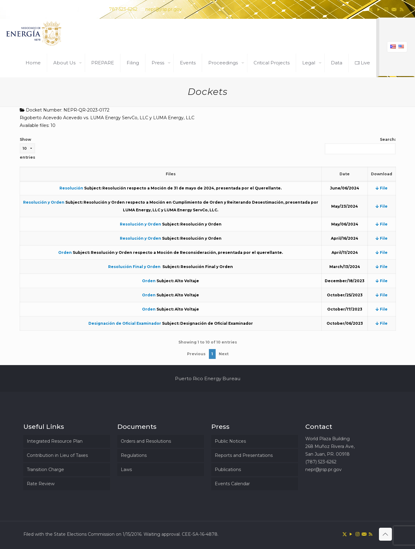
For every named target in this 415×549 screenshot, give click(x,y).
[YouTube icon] (378, 9)
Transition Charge (45, 469)
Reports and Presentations (244, 455)
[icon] (394, 9)
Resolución (71, 188)
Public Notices (230, 441)
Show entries (27, 148)
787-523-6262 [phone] (123, 9)
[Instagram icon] (386, 9)
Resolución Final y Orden (134, 266)
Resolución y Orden (43, 202)
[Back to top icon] (385, 534)
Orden (65, 252)
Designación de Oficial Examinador (124, 323)
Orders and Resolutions (146, 441)
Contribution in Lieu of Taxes (57, 455)
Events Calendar (232, 483)
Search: (360, 145)
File (382, 188)
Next (224, 354)
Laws (126, 469)
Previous (196, 354)
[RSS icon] (401, 9)
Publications (228, 469)
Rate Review (41, 483)
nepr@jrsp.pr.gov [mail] (163, 9)
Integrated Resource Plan (55, 441)
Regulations (134, 455)
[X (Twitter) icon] (370, 9)
